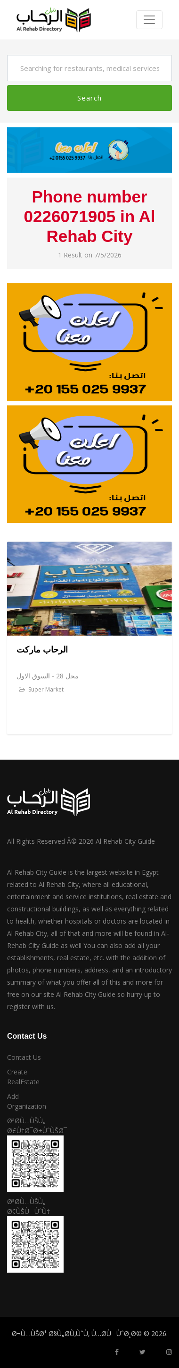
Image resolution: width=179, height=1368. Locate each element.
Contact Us (24, 1057)
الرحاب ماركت (42, 649)
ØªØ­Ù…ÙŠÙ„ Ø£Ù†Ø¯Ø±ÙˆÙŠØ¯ (30, 1125)
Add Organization (26, 1101)
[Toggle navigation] (149, 19)
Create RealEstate (23, 1076)
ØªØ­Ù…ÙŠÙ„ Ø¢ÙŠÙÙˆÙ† (28, 1206)
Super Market (41, 689)
